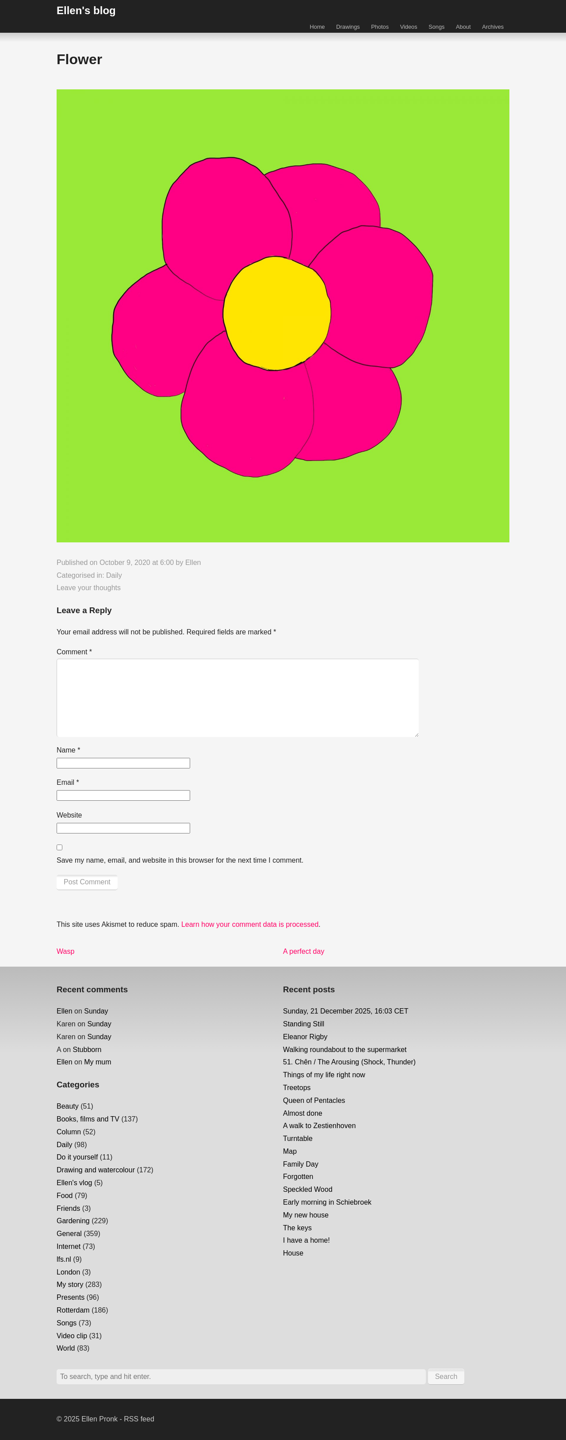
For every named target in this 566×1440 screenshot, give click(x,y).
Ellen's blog (86, 10)
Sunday (96, 1011)
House (293, 1253)
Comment (74, 652)
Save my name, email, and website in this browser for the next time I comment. (180, 860)
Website (69, 815)
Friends (68, 1208)
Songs (436, 26)
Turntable (298, 1138)
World (66, 1348)
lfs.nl (64, 1259)
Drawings (347, 26)
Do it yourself (77, 1157)
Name (68, 750)
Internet (68, 1246)
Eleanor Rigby (305, 1037)
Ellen (193, 562)
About (463, 26)
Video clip (72, 1336)
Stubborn (87, 1049)
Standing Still (303, 1024)
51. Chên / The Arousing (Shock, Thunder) (349, 1062)
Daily (114, 575)
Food (65, 1195)
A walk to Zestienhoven (319, 1125)
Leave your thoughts (89, 587)
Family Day (300, 1164)
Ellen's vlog (74, 1183)
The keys (297, 1228)
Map (290, 1151)
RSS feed (139, 1419)
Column (69, 1132)
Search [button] (446, 1376)
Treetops (297, 1087)
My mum (97, 1062)
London (68, 1272)
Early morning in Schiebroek (327, 1202)
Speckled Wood (308, 1189)
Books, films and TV (88, 1119)
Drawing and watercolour (96, 1170)
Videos (408, 26)
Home (317, 26)
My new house (306, 1215)
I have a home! (306, 1240)
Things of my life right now (324, 1075)
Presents (70, 1297)
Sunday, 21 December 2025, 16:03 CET (345, 1011)
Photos (380, 26)
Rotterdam (73, 1310)
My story (70, 1284)
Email (68, 782)
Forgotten (298, 1176)
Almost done (302, 1113)
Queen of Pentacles (314, 1100)
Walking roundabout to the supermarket (345, 1049)
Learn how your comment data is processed (249, 924)
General (69, 1233)
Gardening (73, 1221)
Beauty (68, 1106)
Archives (493, 26)
